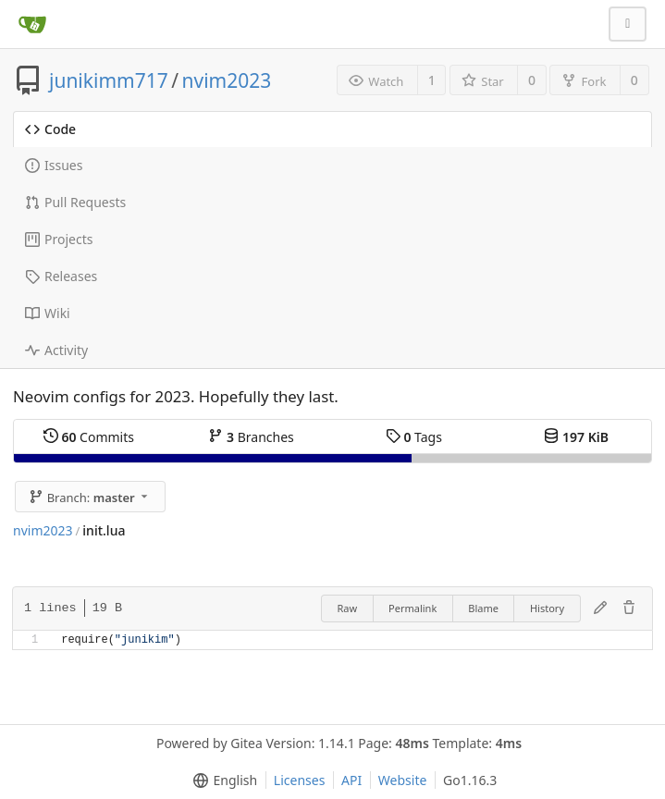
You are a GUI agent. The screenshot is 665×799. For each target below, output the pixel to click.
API (351, 780)
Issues (53, 165)
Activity (56, 350)
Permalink (412, 608)
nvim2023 (227, 80)
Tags (414, 437)
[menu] (221, 780)
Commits (88, 437)
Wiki (47, 313)
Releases (61, 276)
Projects (58, 239)
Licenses (300, 780)
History (547, 608)
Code (50, 129)
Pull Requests (75, 202)
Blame (483, 608)
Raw (347, 608)
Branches (250, 437)
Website (402, 780)
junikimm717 (108, 80)
